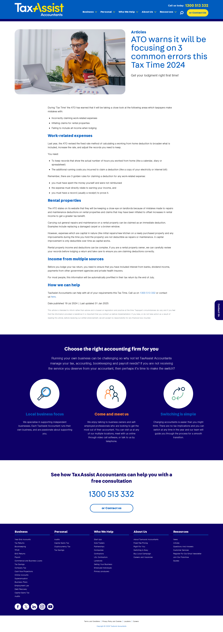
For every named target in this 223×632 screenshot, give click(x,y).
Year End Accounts (23, 539)
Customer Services (181, 550)
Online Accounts (21, 575)
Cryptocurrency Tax (62, 546)
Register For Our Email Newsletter (187, 553)
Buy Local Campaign (142, 553)
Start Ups (98, 539)
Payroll (17, 557)
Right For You (139, 546)
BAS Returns (20, 553)
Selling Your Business (103, 564)
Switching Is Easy (141, 550)
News (175, 539)
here (53, 296)
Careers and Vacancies (143, 557)
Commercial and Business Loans (28, 561)
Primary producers (101, 571)
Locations (127, 621)
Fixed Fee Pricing (141, 543)
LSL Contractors (101, 557)
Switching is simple (178, 414)
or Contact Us (197, 13)
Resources (168, 12)
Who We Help (128, 12)
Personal (108, 12)
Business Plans (21, 582)
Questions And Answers (183, 546)
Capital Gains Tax (22, 593)
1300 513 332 (196, 6)
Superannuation (21, 578)
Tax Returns (19, 543)
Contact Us (218, 310)
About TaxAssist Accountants (146, 539)
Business (90, 12)
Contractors (99, 553)
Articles (176, 543)
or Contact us (111, 508)
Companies (99, 550)
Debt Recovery (21, 589)
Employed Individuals (103, 568)
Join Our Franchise (181, 557)
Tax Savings (20, 564)
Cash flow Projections (24, 571)
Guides (176, 561)
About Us (149, 12)
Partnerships (99, 546)
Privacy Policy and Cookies (112, 621)
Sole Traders (99, 543)
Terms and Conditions (92, 621)
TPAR (17, 550)
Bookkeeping (20, 546)
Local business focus (45, 414)
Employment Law (22, 585)
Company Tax (20, 568)
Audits (17, 596)
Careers (136, 621)
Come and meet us (112, 414)
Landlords (98, 561)
